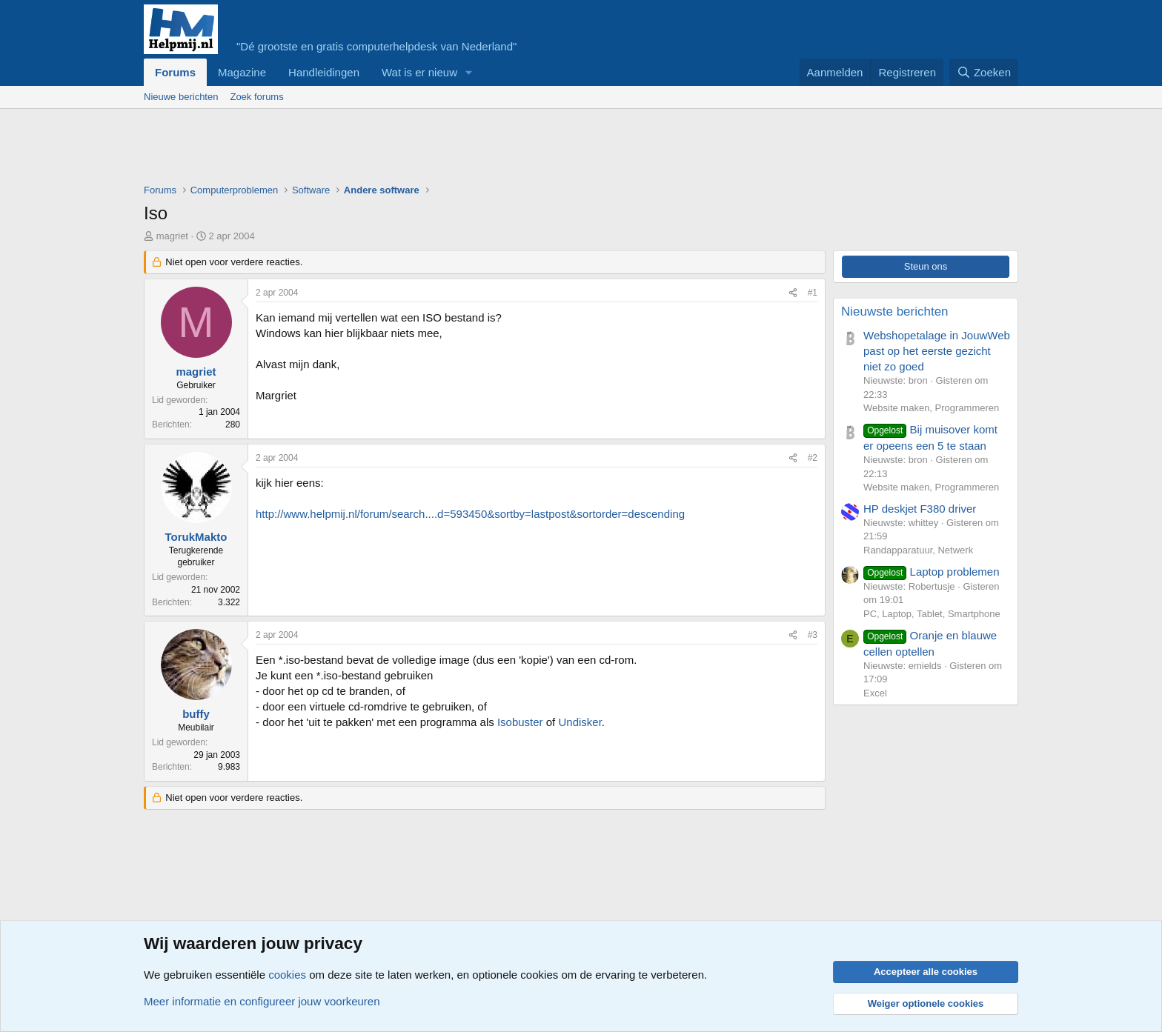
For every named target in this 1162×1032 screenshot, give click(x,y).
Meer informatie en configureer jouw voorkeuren (262, 1001)
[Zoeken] (984, 72)
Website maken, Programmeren (931, 407)
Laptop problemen (931, 571)
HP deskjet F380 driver (919, 508)
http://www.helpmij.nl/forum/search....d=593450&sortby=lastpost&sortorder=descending (470, 513)
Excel (875, 693)
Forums (175, 72)
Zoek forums (256, 96)
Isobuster (520, 722)
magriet (172, 236)
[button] (469, 72)
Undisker (579, 722)
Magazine (242, 72)
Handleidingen (323, 72)
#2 (812, 458)
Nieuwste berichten (895, 311)
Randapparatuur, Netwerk (918, 550)
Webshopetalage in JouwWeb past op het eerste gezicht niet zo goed (936, 351)
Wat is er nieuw (419, 72)
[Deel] (793, 293)
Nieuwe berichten (181, 96)
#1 (812, 292)
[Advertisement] (413, 149)
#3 (812, 635)
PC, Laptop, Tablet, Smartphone (931, 613)
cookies (287, 974)
